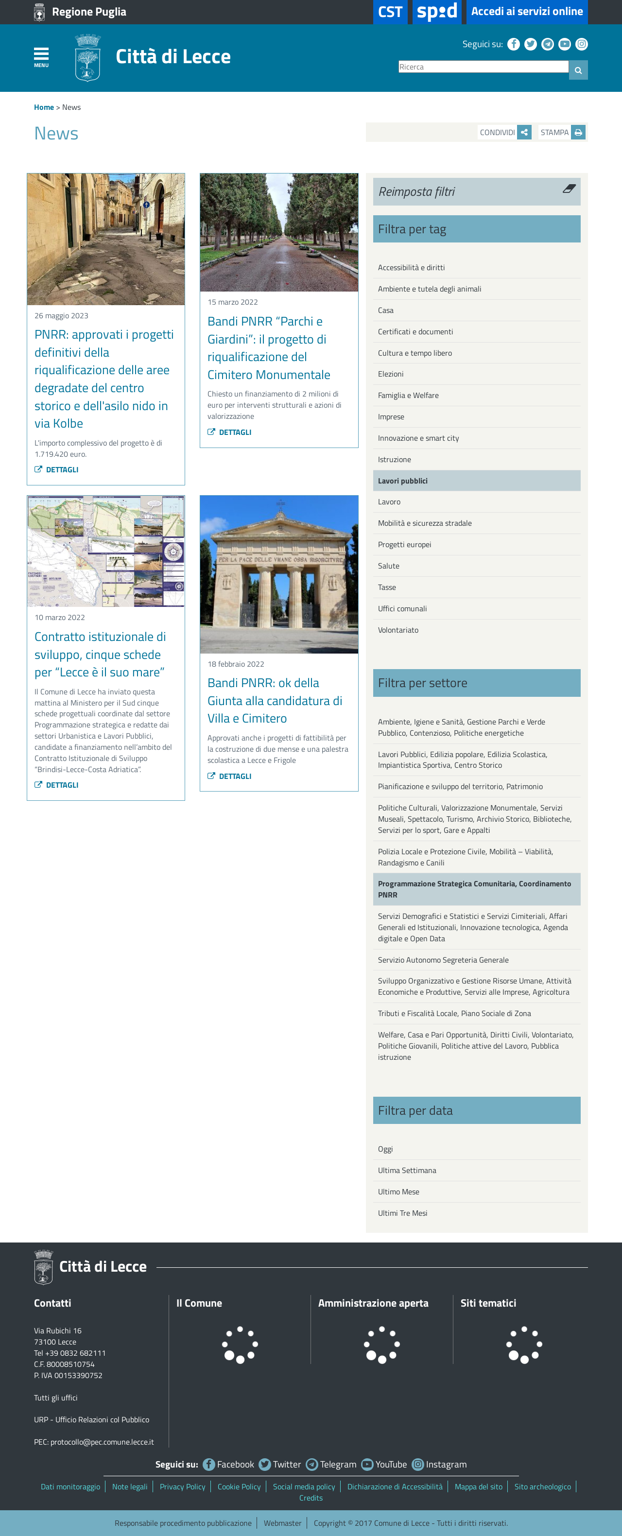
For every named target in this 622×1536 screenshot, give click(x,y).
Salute (388, 565)
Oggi (385, 1149)
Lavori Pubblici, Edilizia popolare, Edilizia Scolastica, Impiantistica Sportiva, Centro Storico (463, 759)
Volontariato (398, 630)
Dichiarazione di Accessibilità (395, 1486)
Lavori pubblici (403, 480)
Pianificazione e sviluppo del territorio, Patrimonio (460, 786)
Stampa (563, 132)
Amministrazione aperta (373, 1302)
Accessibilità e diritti (411, 267)
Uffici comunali (402, 608)
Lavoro (389, 501)
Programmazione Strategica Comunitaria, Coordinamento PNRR (474, 889)
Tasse (387, 587)
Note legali (130, 1486)
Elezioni (391, 374)
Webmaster (283, 1523)
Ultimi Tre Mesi (403, 1213)
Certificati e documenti (415, 331)
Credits (311, 1497)
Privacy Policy (183, 1486)
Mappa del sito (478, 1486)
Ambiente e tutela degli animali (430, 288)
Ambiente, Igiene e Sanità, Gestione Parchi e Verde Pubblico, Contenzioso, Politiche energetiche (461, 727)
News (71, 107)
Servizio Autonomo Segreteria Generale (443, 960)
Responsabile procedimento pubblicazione (183, 1523)
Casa (386, 310)
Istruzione (394, 459)
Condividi (506, 132)
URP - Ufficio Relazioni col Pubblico (91, 1419)
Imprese (391, 416)
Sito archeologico (543, 1486)
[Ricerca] (483, 66)
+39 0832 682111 (75, 1353)
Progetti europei (405, 544)
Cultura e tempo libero (415, 353)
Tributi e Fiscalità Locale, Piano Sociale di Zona (454, 1013)
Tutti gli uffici (56, 1397)
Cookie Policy (239, 1486)
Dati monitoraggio (70, 1486)
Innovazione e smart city (418, 438)
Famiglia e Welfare (408, 395)
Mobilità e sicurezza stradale (425, 523)
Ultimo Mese (398, 1191)
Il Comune (199, 1302)
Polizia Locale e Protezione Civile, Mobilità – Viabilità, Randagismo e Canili (465, 857)
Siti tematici (489, 1302)
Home (44, 107)
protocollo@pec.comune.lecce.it (102, 1442)
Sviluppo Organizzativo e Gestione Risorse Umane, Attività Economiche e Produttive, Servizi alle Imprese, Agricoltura (474, 986)
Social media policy (304, 1486)
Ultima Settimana (407, 1170)
